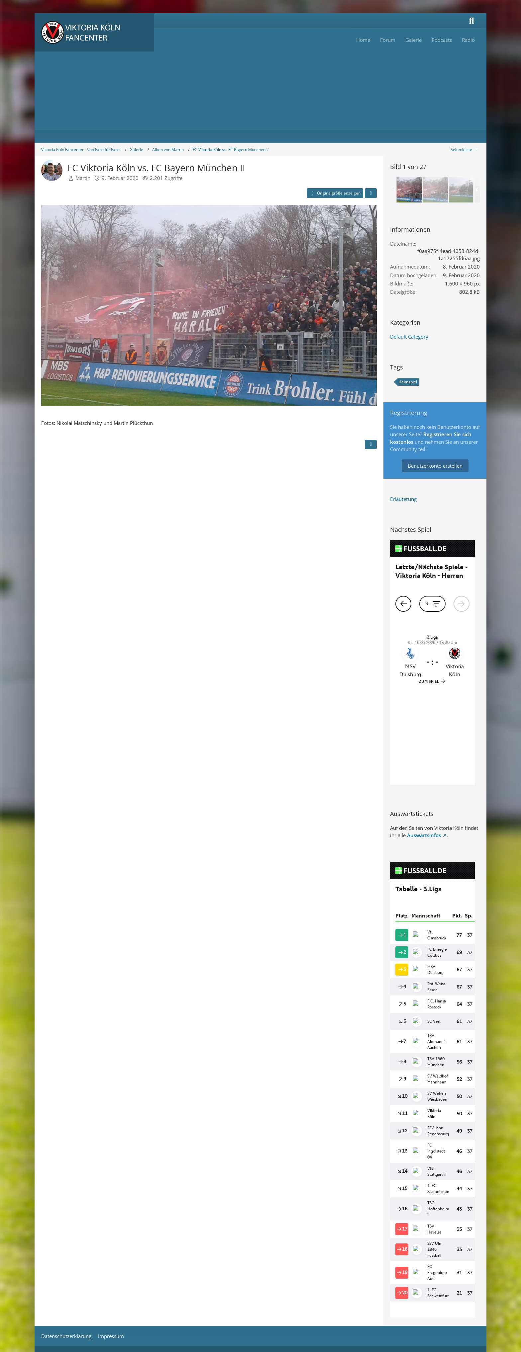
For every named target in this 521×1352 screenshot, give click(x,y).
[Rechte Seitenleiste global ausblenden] (465, 149)
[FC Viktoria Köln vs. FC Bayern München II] (409, 189)
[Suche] (471, 20)
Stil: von (260, 1268)
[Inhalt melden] (371, 444)
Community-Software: (260, 1257)
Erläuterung (403, 499)
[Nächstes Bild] (365, 306)
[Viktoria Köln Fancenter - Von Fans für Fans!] (94, 32)
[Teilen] (371, 193)
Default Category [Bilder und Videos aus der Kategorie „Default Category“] (409, 336)
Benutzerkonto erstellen (435, 465)
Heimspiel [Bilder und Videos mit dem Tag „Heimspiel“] (407, 382)
